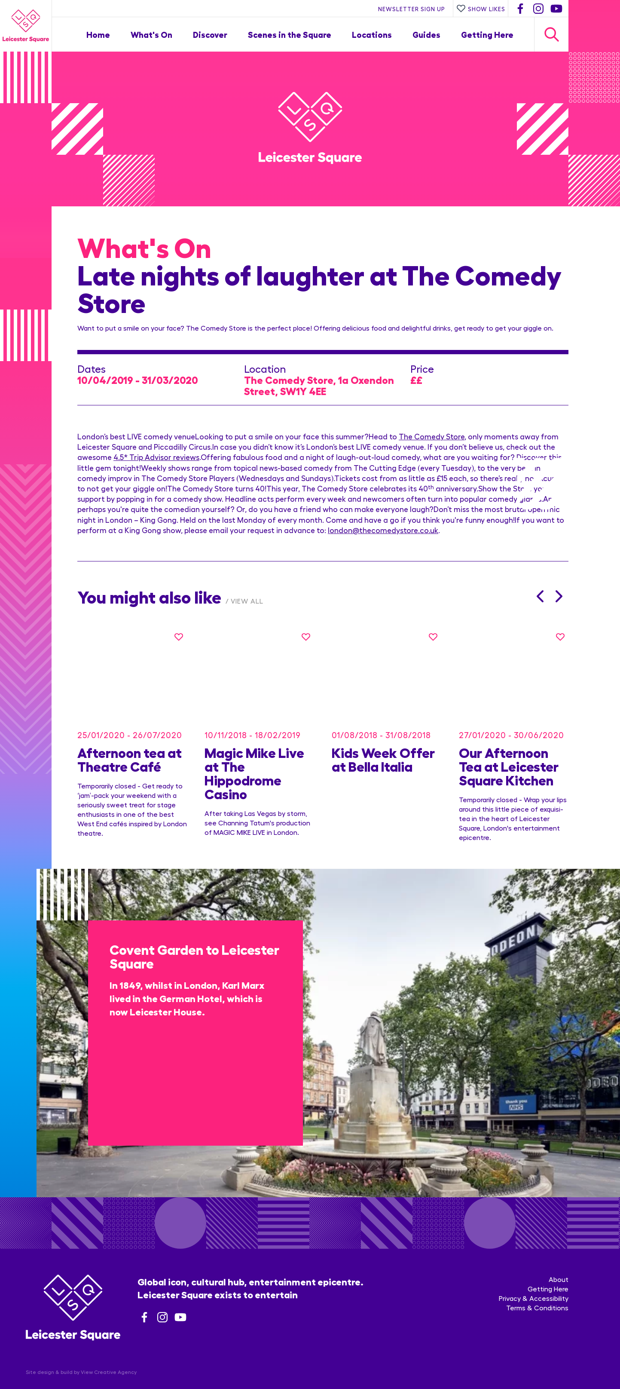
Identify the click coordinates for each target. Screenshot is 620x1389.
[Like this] (178, 636)
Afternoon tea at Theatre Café (129, 746)
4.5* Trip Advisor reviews (156, 456)
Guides (426, 34)
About (558, 1257)
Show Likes (481, 8)
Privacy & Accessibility (533, 1276)
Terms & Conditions (537, 1285)
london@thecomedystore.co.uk (383, 529)
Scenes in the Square (289, 34)
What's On (151, 34)
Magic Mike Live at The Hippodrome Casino (254, 759)
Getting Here (487, 34)
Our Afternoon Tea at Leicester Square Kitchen (509, 753)
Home (98, 34)
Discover (210, 34)
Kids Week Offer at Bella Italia (383, 746)
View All (247, 601)
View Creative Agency (109, 1350)
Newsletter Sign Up (411, 8)
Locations (372, 34)
